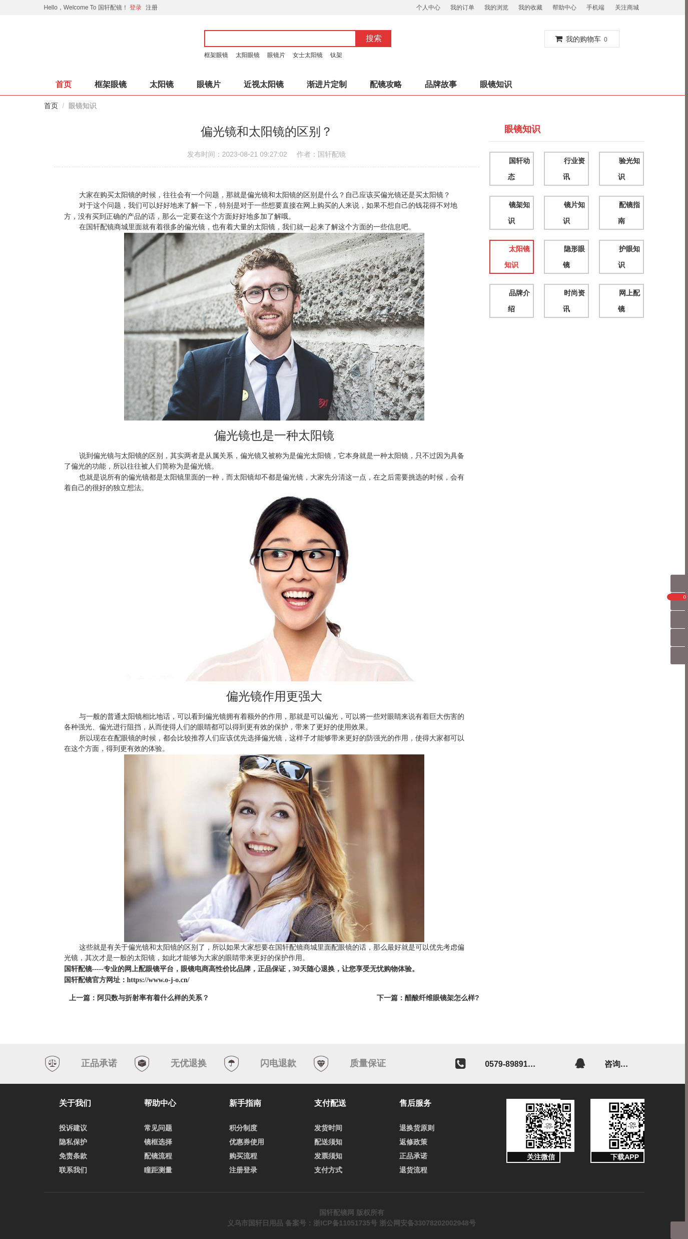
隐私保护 (73, 1142)
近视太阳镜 (264, 84)
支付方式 (328, 1170)
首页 (64, 84)
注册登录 (243, 1170)
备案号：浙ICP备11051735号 (331, 1223)
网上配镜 (628, 301)
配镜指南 (628, 213)
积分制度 (243, 1128)
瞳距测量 (158, 1170)
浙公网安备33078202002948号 (427, 1223)
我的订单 (462, 7)
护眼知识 (628, 257)
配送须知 (328, 1142)
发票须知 (328, 1156)
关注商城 (627, 7)
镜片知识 (573, 213)
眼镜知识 (496, 84)
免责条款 (73, 1156)
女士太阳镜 (308, 55)
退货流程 (413, 1170)
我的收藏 (530, 7)
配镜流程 (158, 1156)
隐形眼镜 (573, 257)
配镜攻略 (386, 84)
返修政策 (413, 1142)
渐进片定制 (327, 84)
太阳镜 (162, 84)
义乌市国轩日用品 (255, 1223)
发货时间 (328, 1128)
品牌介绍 (518, 301)
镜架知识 (518, 213)
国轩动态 (518, 169)
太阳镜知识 (516, 257)
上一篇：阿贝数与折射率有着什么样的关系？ (139, 998)
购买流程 (243, 1156)
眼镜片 (276, 55)
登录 (136, 7)
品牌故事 (441, 84)
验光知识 (628, 169)
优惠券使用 (246, 1142)
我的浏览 (496, 7)
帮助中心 (564, 7)
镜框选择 (158, 1142)
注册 (152, 7)
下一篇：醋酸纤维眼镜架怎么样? (428, 998)
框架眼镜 (216, 55)
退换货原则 (416, 1128)
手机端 (595, 7)
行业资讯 (573, 169)
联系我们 (73, 1170)
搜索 (374, 38)
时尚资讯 (573, 301)
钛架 (337, 55)
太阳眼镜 (248, 55)
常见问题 (158, 1128)
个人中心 (428, 7)
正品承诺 (413, 1156)
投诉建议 (73, 1128)
